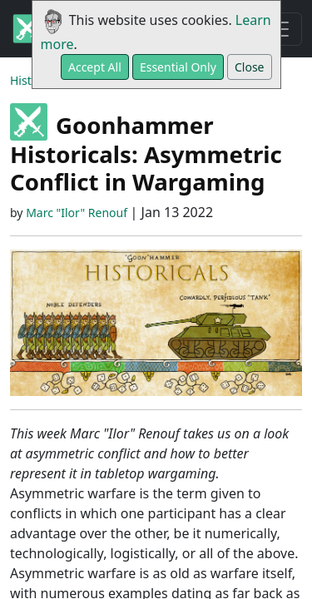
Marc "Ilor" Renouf (76, 212)
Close (250, 67)
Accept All (94, 67)
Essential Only (178, 67)
